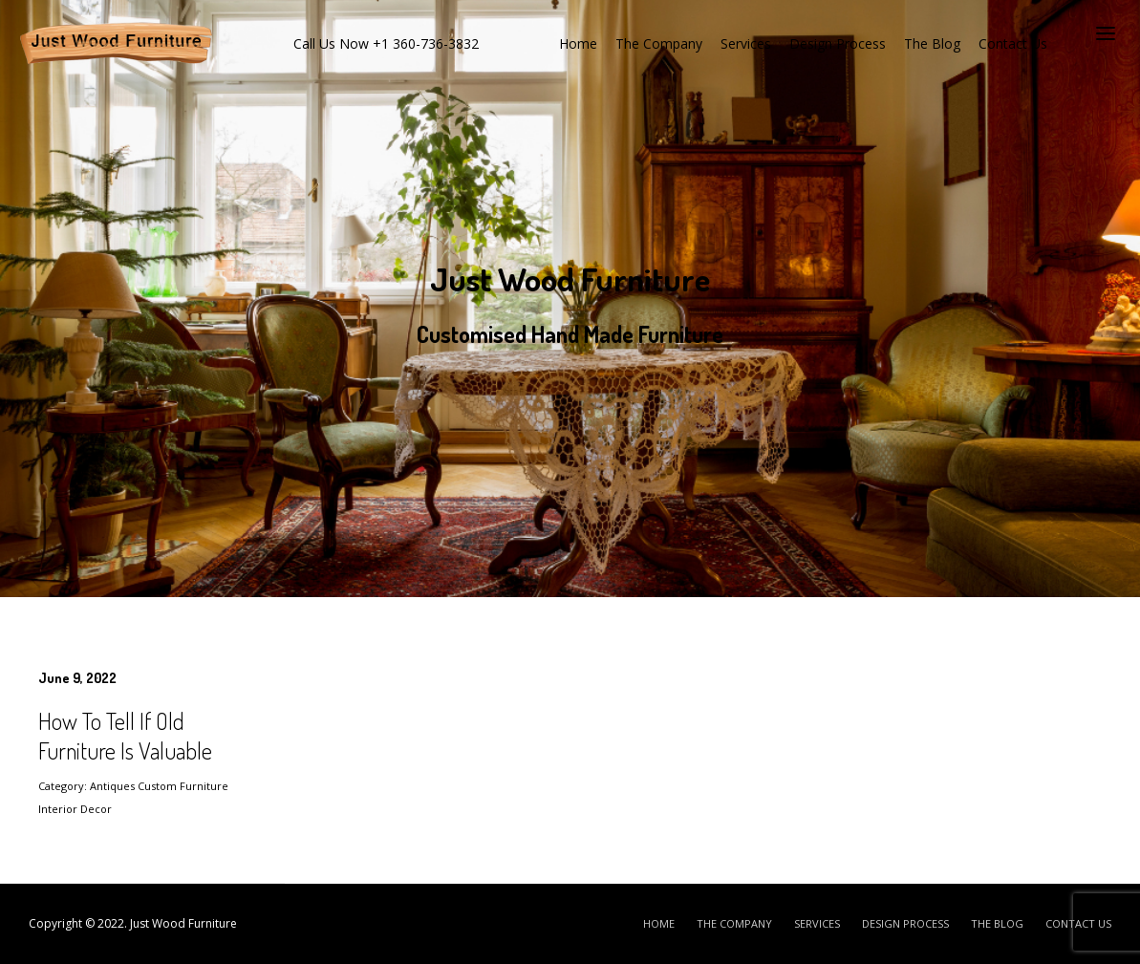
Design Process (837, 43)
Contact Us (1013, 43)
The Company (658, 43)
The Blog (932, 43)
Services (746, 43)
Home (578, 43)
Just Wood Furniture (183, 923)
